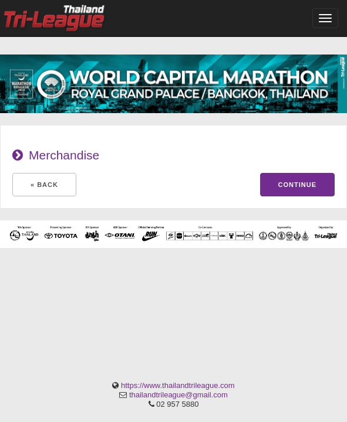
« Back (44, 184)
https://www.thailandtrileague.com (178, 385)
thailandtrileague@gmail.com (178, 394)
